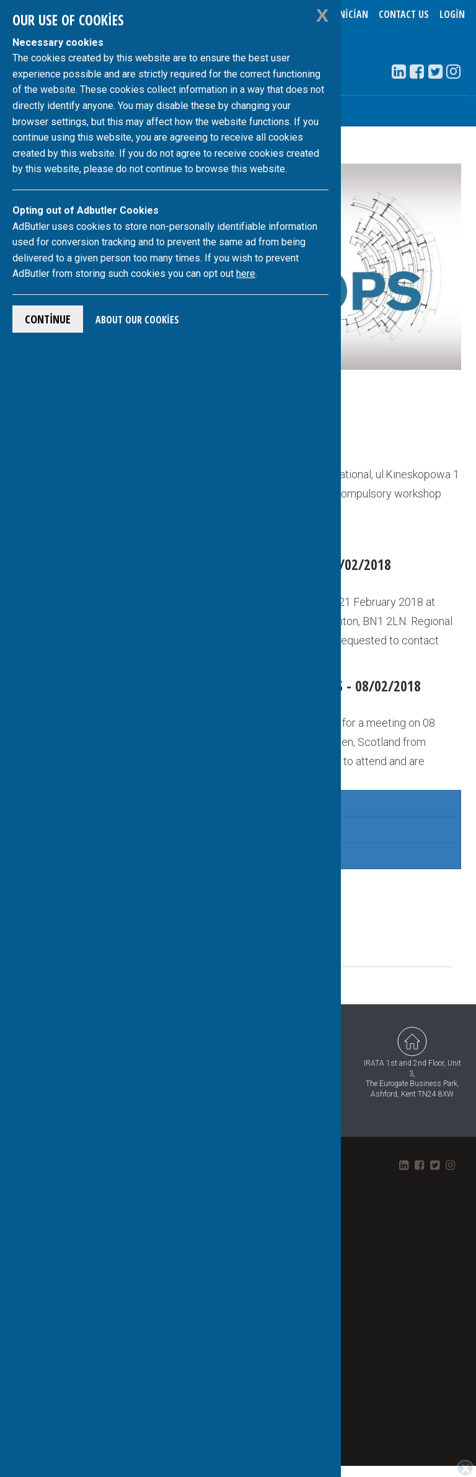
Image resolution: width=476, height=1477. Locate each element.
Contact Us (404, 14)
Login (452, 14)
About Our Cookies (137, 320)
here (245, 273)
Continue (48, 319)
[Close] (465, 1468)
